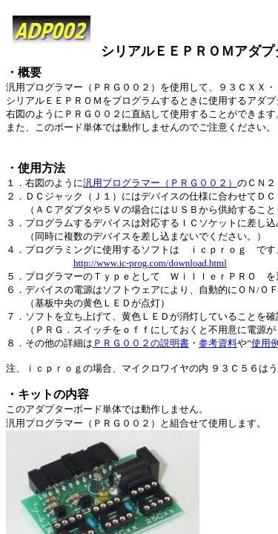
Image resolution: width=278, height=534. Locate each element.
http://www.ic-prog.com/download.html (150, 262)
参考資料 (218, 343)
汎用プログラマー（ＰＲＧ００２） (160, 182)
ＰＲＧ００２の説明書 (141, 343)
